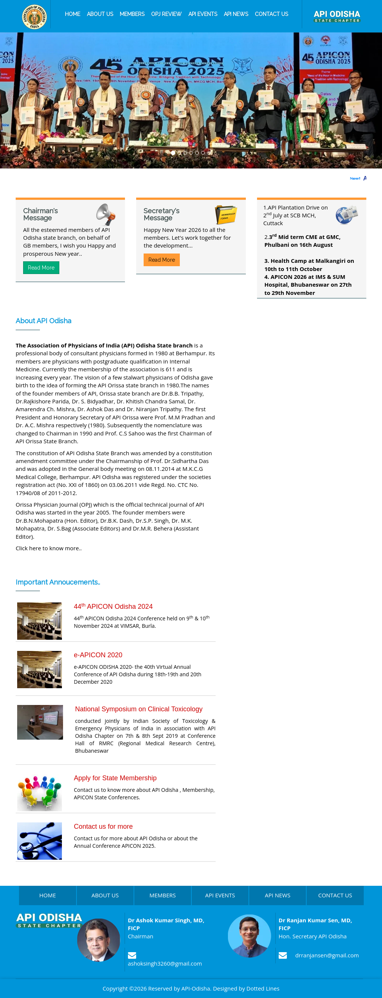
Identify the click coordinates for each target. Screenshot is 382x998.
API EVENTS (220, 895)
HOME (47, 895)
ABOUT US (105, 895)
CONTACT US (335, 895)
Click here (28, 548)
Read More (41, 268)
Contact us (271, 14)
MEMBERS (163, 895)
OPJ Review (166, 14)
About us (100, 14)
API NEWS (277, 895)
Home (72, 14)
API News (236, 14)
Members (132, 14)
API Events (202, 14)
